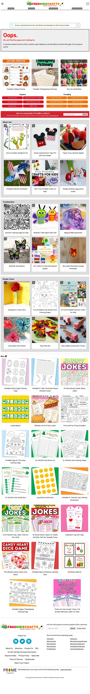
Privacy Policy (45, 115)
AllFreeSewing (51, 646)
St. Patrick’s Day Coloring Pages (74, 460)
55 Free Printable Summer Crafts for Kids (73, 311)
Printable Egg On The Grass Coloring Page (15, 461)
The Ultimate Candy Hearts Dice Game (15, 573)
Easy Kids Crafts (12, 102)
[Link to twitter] (22, 641)
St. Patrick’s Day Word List (45, 460)
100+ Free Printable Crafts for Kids (45, 190)
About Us (9, 648)
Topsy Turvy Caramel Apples (73, 153)
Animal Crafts (12, 106)
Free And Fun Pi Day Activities (74, 426)
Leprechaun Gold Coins (45, 498)
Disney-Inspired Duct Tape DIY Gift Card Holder (45, 154)
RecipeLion (73, 639)
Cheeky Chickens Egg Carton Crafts (73, 190)
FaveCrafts (50, 639)
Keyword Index (10, 656)
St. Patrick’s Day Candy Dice (15, 498)
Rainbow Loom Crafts (56, 106)
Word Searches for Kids (33, 102)
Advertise (18, 648)
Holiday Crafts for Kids (77, 98)
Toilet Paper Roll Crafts (56, 102)
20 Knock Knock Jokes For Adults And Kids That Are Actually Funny (45, 536)
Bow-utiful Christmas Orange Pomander (73, 267)
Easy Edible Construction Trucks (73, 346)
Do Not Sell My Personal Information (22, 652)
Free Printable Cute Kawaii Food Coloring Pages (45, 311)
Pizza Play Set (45, 346)
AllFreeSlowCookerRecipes (78, 641)
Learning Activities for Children (33, 98)
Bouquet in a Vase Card (16, 310)
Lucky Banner (15, 426)
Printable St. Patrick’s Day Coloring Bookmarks (74, 499)
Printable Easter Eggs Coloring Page (15, 389)
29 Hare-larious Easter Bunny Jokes (74, 389)
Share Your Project (22, 663)
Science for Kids (77, 106)
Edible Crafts (33, 106)
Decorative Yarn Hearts (16, 346)
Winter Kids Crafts (57, 98)
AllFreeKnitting (51, 644)
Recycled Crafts (12, 98)
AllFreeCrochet (51, 641)
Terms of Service (16, 659)
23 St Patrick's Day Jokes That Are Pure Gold (15, 536)
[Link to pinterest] (28, 641)
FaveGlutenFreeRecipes (77, 646)
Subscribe (35, 656)
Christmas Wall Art (74, 572)
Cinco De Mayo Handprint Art (17, 153)
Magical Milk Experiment (73, 233)
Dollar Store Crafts (77, 102)
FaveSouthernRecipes (77, 649)
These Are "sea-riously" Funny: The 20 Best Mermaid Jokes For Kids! (67, 610)
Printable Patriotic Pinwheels (16, 189)
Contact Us (28, 648)
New (4, 356)
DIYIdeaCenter (51, 649)
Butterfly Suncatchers (17, 266)
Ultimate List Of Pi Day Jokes (45, 426)
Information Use (53, 115)
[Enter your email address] (58, 628)
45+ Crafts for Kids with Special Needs (45, 267)
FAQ (36, 648)
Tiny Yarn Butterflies (74, 89)
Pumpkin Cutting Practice (16, 89)
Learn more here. (66, 669)
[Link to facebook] (15, 641)
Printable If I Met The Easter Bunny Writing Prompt (45, 389)
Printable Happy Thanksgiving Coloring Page (23, 610)
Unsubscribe (29, 659)
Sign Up (85, 114)
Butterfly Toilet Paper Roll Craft (45, 233)
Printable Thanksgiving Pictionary (45, 89)
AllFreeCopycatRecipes (77, 644)
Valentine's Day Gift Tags (74, 535)
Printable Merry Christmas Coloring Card (45, 573)
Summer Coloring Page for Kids (17, 233)
